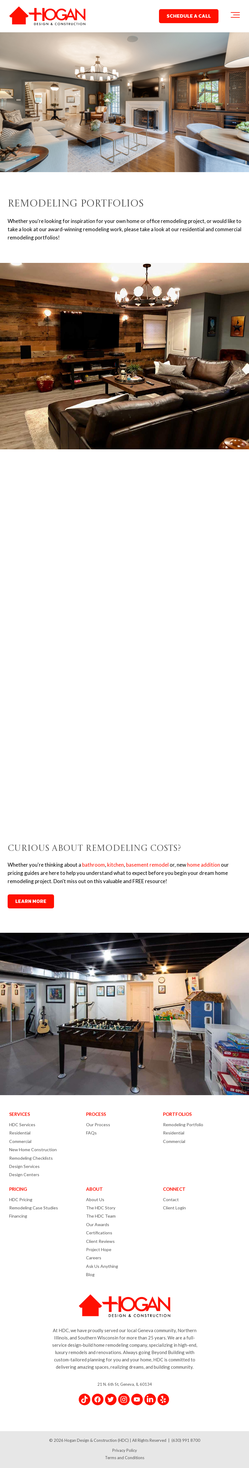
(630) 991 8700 (185, 1440)
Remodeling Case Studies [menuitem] (33, 1207)
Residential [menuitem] (20, 1132)
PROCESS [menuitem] (96, 1114)
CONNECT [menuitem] (174, 1189)
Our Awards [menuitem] (97, 1224)
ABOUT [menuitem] (94, 1189)
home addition (203, 864)
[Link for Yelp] (163, 1399)
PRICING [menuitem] (18, 1189)
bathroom (93, 864)
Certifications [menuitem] (99, 1232)
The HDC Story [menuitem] (100, 1207)
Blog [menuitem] (90, 1274)
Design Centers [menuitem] (24, 1174)
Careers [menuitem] (93, 1257)
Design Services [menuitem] (24, 1166)
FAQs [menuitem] (91, 1132)
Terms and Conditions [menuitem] (124, 1457)
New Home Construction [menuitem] (33, 1149)
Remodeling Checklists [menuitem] (31, 1158)
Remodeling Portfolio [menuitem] (183, 1124)
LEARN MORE (30, 901)
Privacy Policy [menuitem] (124, 1450)
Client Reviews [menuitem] (100, 1241)
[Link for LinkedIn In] (150, 1399)
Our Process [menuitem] (98, 1124)
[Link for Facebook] (97, 1399)
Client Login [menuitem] (174, 1207)
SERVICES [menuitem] (19, 1114)
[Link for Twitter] (111, 1399)
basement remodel (147, 864)
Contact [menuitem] (171, 1199)
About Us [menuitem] (95, 1199)
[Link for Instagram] (124, 1399)
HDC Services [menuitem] (22, 1124)
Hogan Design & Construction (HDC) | (98, 1440)
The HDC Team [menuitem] (101, 1216)
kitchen (115, 864)
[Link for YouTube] (137, 1399)
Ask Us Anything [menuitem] (102, 1266)
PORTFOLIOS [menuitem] (177, 1114)
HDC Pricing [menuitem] (20, 1199)
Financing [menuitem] (18, 1216)
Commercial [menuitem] (20, 1141)
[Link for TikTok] (84, 1399)
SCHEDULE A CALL (189, 15)
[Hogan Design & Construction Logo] (47, 16)
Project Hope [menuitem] (98, 1249)
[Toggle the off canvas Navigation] (235, 16)
